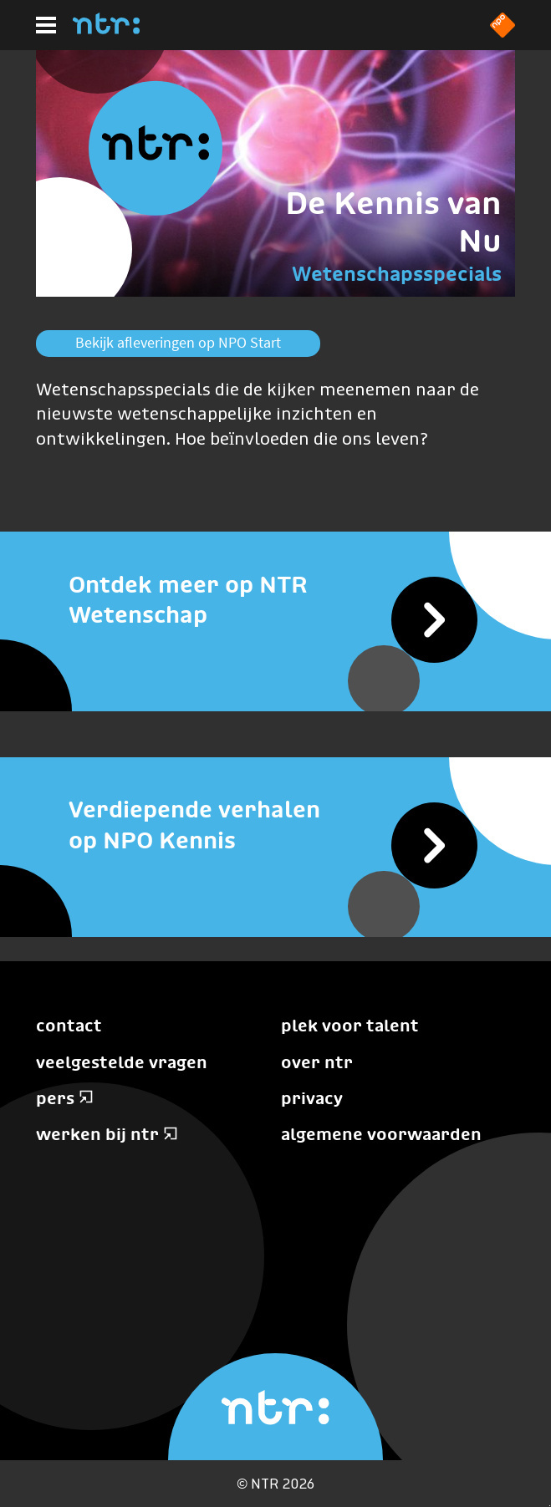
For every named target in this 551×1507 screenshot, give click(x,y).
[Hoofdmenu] (46, 25)
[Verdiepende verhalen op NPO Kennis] (275, 824)
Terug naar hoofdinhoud (549, 1505)
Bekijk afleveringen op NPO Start (178, 342)
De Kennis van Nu (393, 221)
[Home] (106, 29)
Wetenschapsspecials (397, 274)
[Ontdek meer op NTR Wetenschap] (275, 599)
